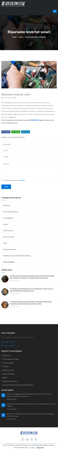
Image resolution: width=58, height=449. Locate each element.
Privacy (22, 180)
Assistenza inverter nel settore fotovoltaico (17, 255)
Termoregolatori (8, 218)
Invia (6, 187)
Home (14, 37)
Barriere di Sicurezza (9, 249)
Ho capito (32, 447)
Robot (5, 243)
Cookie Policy (40, 447)
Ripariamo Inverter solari (36, 37)
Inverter (5, 224)
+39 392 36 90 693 (9, 346)
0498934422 (34, 120)
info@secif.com (9, 342)
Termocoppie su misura (10, 211)
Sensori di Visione (8, 237)
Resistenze (6, 205)
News (21, 37)
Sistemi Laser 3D (8, 230)
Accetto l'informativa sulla (13, 180)
